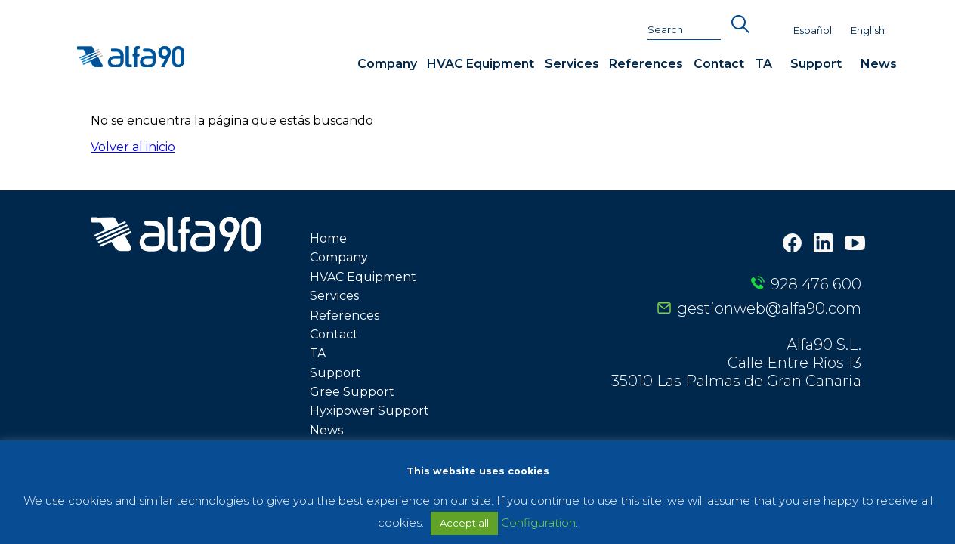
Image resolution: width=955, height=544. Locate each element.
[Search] (684, 30)
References (646, 64)
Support (816, 64)
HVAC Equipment (480, 64)
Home (328, 238)
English (868, 31)
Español (812, 31)
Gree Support (352, 392)
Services (572, 64)
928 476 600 (816, 284)
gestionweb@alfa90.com (769, 308)
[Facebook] (792, 244)
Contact (719, 64)
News (879, 64)
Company (387, 64)
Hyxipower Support (369, 410)
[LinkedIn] (823, 244)
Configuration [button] (538, 522)
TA (763, 64)
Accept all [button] (464, 523)
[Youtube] (855, 244)
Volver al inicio (133, 147)
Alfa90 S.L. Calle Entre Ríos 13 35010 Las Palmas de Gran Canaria (736, 362)
